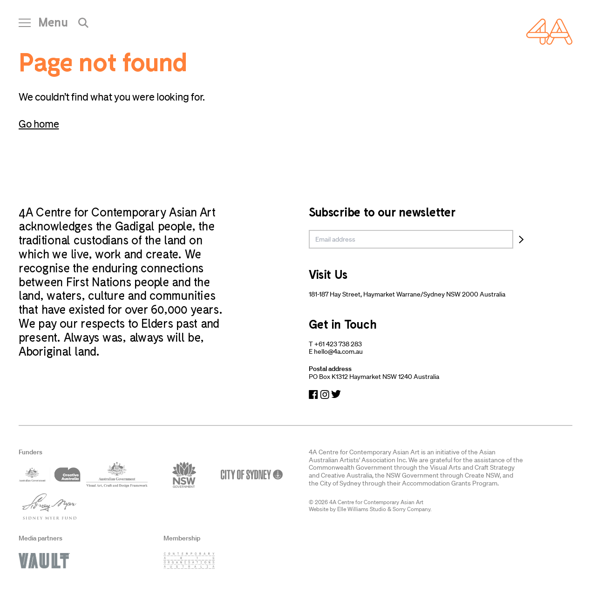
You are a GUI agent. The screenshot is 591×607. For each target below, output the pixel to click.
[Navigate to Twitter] (336, 394)
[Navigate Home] (549, 32)
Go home (39, 123)
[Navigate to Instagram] (324, 394)
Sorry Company (411, 509)
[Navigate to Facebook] (313, 394)
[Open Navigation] (43, 26)
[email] (411, 239)
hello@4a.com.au (338, 351)
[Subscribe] (521, 239)
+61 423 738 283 (338, 344)
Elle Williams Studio (361, 509)
